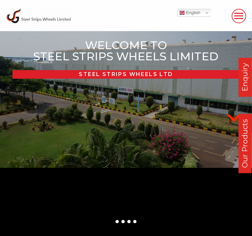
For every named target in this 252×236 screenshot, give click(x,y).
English (189, 12)
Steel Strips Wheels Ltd (126, 74)
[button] (117, 221)
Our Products (245, 143)
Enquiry (245, 77)
